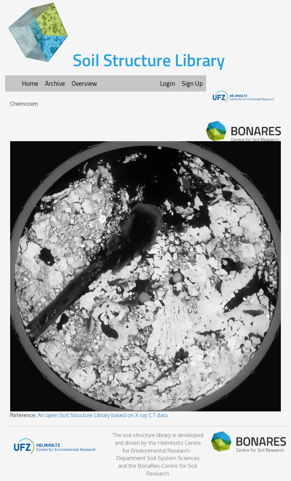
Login (167, 83)
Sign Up (192, 83)
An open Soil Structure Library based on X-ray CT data (102, 415)
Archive (55, 83)
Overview (84, 83)
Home (30, 83)
